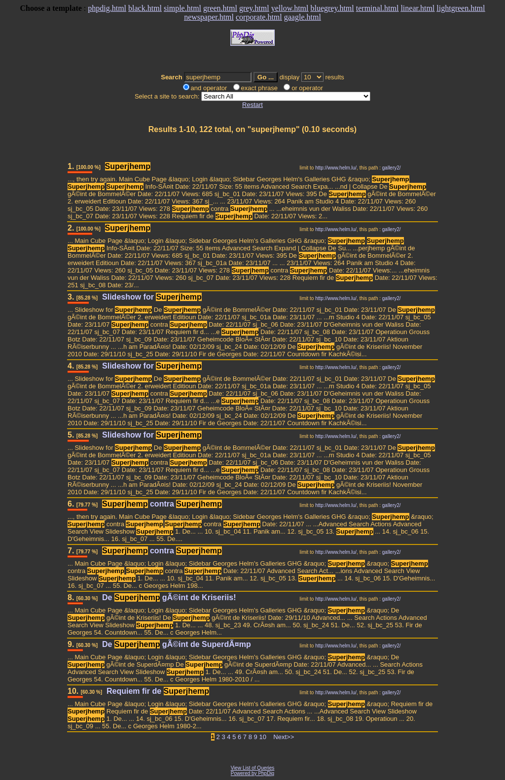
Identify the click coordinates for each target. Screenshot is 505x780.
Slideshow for (152, 297)
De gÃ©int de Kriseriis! (169, 597)
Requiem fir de (158, 691)
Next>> (283, 737)
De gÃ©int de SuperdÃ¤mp (176, 644)
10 (262, 737)
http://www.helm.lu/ (336, 167)
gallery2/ (391, 167)
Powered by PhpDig (252, 773)
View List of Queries (253, 768)
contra (162, 504)
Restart (252, 104)
